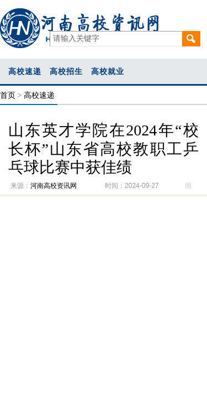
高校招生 (66, 71)
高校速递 (24, 71)
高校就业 (107, 71)
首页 (7, 95)
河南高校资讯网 (53, 186)
